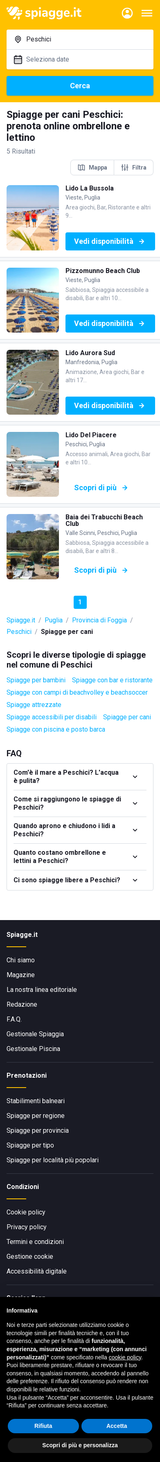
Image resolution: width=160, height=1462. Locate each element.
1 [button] (80, 602)
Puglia (54, 620)
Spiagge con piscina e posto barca (56, 729)
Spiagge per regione (36, 1116)
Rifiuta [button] (43, 1426)
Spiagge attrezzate (34, 705)
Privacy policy (27, 1227)
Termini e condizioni (35, 1242)
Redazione (22, 1004)
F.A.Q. (14, 1019)
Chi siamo (21, 960)
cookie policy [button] (125, 1357)
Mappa (92, 167)
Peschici (19, 632)
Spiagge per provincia (38, 1130)
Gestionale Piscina (33, 1049)
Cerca (80, 85)
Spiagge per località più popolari (53, 1160)
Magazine (21, 975)
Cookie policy (26, 1212)
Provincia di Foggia (99, 620)
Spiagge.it (21, 620)
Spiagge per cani (127, 717)
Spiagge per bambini (36, 680)
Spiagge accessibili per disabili (52, 717)
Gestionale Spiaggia (35, 1034)
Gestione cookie (30, 1256)
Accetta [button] (116, 1426)
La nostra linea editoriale (42, 990)
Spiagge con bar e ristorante (112, 680)
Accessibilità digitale (37, 1271)
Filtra (133, 167)
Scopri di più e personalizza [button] (79, 1445)
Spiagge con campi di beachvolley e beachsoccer (77, 692)
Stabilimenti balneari (36, 1101)
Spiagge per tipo (30, 1145)
